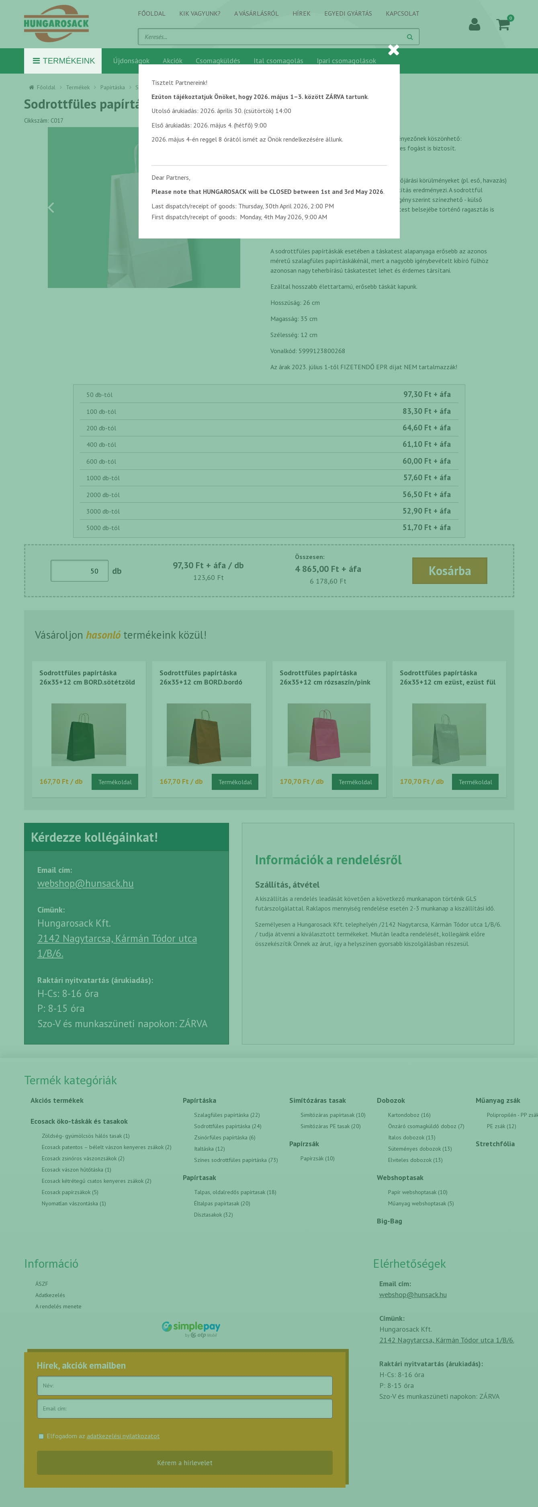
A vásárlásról (256, 13)
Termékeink (64, 60)
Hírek (302, 13)
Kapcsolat (402, 13)
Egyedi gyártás (348, 13)
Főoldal (152, 13)
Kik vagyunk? (200, 13)
